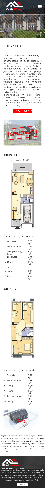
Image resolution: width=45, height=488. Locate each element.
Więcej (37, 480)
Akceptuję (22, 485)
